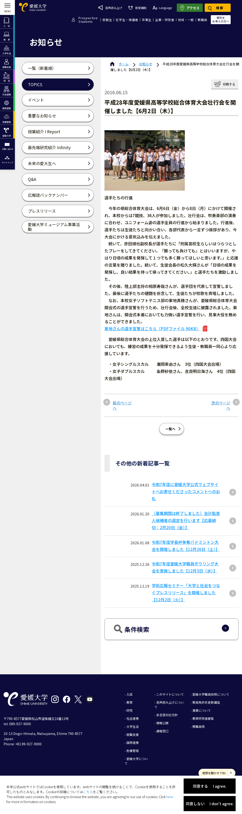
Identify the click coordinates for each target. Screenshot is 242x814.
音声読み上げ (110, 7)
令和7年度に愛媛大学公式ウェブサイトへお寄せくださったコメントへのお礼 (186, 491)
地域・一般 (186, 19)
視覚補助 (137, 8)
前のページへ (122, 405)
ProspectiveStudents (88, 20)
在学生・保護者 (127, 19)
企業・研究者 (164, 19)
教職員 (202, 19)
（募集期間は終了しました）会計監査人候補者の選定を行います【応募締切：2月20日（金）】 (186, 520)
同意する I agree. (209, 786)
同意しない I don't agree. (210, 803)
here (169, 796)
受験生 (107, 19)
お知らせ (145, 64)
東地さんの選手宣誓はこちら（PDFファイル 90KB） (152, 328)
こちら (88, 791)
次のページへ (220, 405)
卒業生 (146, 19)
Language (162, 8)
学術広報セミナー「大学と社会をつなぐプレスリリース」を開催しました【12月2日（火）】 (186, 592)
